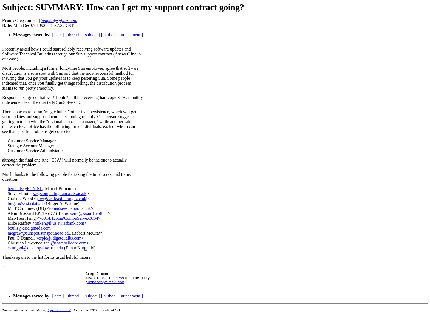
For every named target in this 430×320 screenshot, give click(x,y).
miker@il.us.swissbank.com (59, 223)
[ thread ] (73, 34)
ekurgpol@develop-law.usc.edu (35, 248)
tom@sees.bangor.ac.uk (70, 208)
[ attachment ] (130, 34)
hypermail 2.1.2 (59, 313)
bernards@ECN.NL (25, 188)
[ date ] (58, 34)
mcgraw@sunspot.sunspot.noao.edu (39, 233)
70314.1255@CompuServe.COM (68, 218)
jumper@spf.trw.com (105, 285)
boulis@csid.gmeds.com (29, 228)
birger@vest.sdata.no (26, 203)
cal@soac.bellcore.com (66, 243)
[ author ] (109, 34)
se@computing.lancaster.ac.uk (60, 193)
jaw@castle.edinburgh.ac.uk (61, 198)
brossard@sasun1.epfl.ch (86, 213)
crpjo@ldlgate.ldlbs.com (59, 238)
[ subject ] (91, 34)
